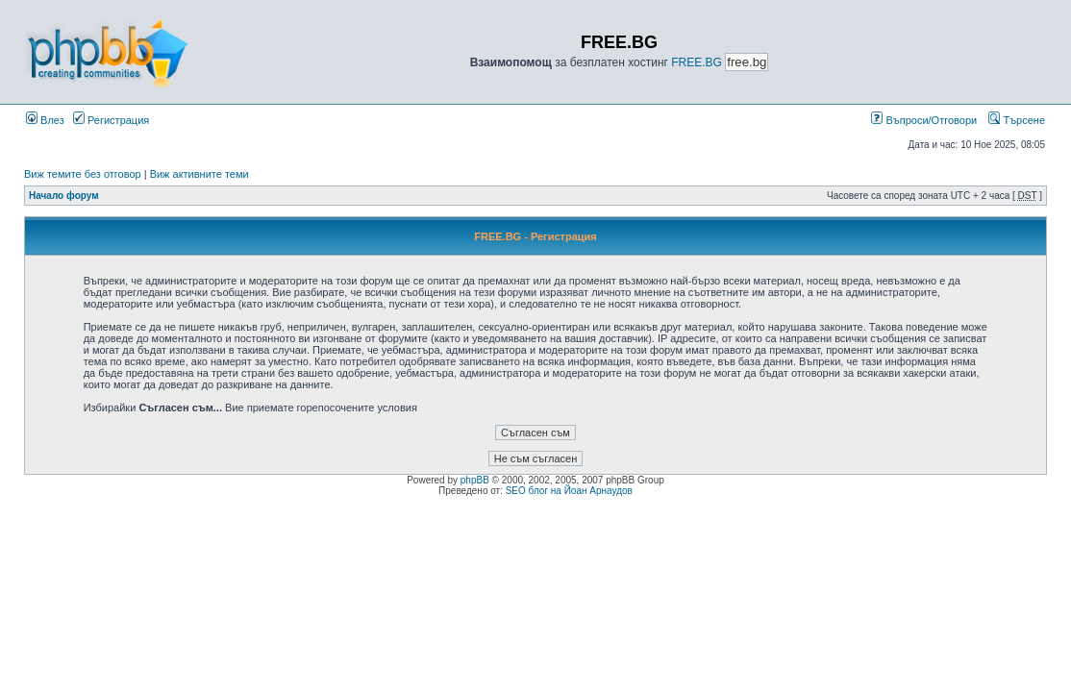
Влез (45, 120)
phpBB (475, 480)
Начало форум (64, 195)
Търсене (1016, 120)
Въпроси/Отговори (924, 120)
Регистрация (111, 120)
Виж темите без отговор (82, 174)
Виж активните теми (199, 174)
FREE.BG (696, 62)
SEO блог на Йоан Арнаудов (569, 490)
